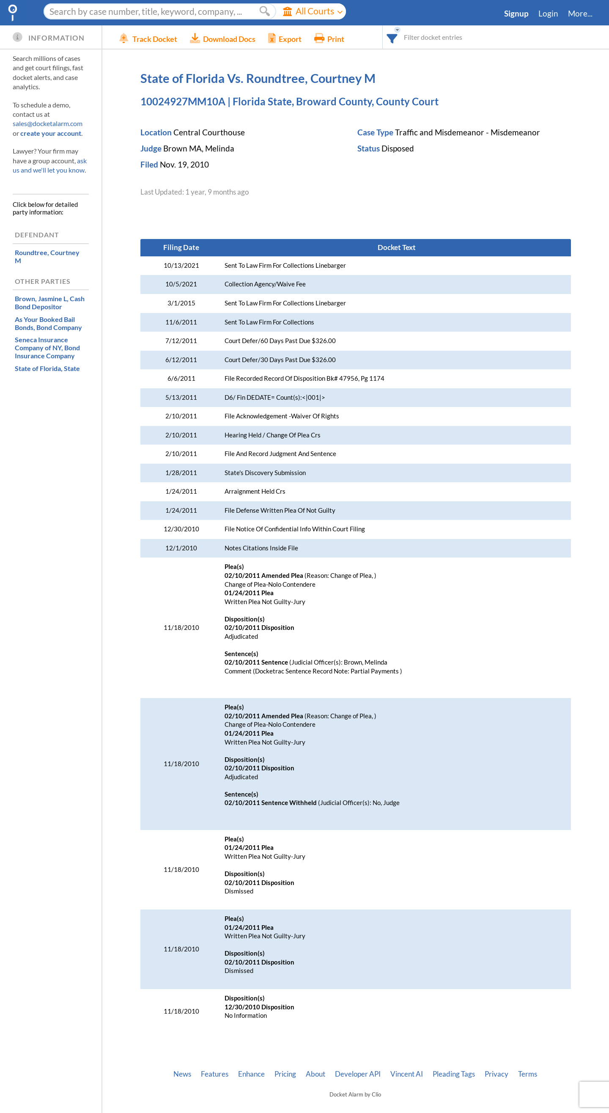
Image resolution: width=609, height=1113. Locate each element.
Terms (527, 1074)
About (315, 1074)
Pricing (285, 1074)
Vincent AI (406, 1074)
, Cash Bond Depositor (50, 302)
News (182, 1074)
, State (47, 368)
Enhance (251, 1074)
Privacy (496, 1074)
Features (214, 1074)
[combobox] (392, 37)
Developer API (358, 1074)
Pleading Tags (454, 1074)
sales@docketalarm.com (47, 123)
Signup (516, 13)
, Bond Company (48, 323)
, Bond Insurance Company (47, 347)
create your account (50, 133)
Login (548, 13)
